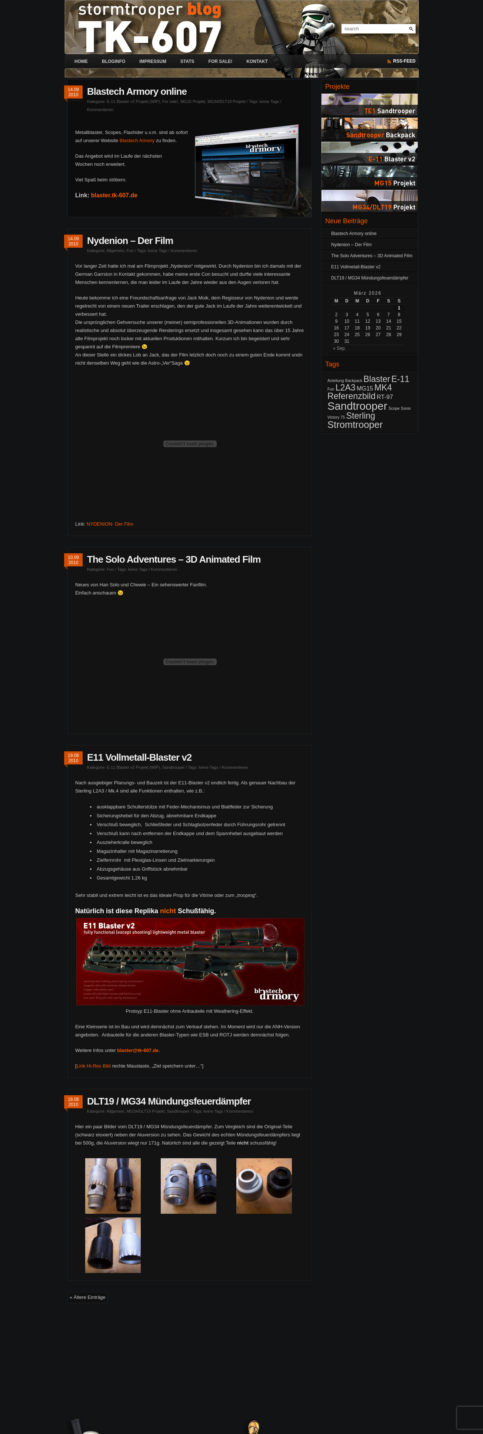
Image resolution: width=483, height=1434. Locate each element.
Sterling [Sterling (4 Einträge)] (360, 416)
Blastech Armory (137, 140)
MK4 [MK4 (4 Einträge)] (383, 387)
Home (81, 61)
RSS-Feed (404, 61)
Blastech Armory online (137, 91)
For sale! (221, 61)
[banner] (241, 21)
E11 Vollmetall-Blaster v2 (139, 757)
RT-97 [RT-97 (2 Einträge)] (385, 396)
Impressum (152, 61)
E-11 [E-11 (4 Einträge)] (401, 379)
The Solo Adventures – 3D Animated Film (174, 559)
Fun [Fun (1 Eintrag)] (330, 389)
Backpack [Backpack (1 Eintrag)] (353, 380)
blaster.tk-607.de (114, 195)
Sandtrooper (173, 767)
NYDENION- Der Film (110, 524)
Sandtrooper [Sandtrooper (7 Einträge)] (357, 406)
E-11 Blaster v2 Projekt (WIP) (133, 101)
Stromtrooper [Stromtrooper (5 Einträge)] (355, 424)
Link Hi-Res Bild (94, 1066)
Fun (130, 250)
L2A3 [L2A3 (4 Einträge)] (346, 387)
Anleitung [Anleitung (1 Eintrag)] (335, 380)
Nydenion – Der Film (130, 240)
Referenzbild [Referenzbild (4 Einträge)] (351, 396)
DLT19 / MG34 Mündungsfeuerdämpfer (169, 1101)
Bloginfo (113, 61)
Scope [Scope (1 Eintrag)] (394, 408)
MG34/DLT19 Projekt (226, 101)
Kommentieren (100, 109)
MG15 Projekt (192, 101)
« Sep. (339, 348)
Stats (187, 61)
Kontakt (257, 61)
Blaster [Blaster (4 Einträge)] (376, 379)
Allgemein (115, 250)
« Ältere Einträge (88, 1297)
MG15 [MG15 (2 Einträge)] (365, 388)
